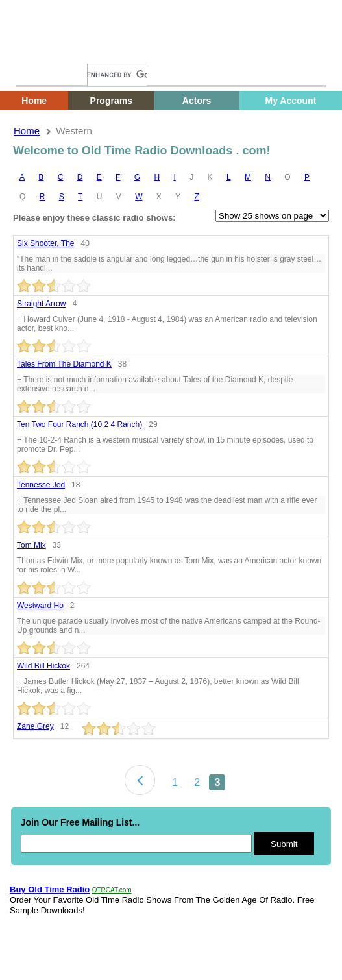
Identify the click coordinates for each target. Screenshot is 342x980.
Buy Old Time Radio (50, 889)
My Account (291, 100)
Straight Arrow (41, 303)
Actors (196, 100)
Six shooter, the (46, 243)
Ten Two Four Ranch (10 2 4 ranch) (79, 424)
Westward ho (40, 605)
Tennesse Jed (41, 484)
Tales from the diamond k (64, 364)
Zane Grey (35, 726)
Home (35, 50)
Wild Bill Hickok (43, 665)
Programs (111, 100)
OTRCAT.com (112, 890)
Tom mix (31, 545)
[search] (117, 75)
